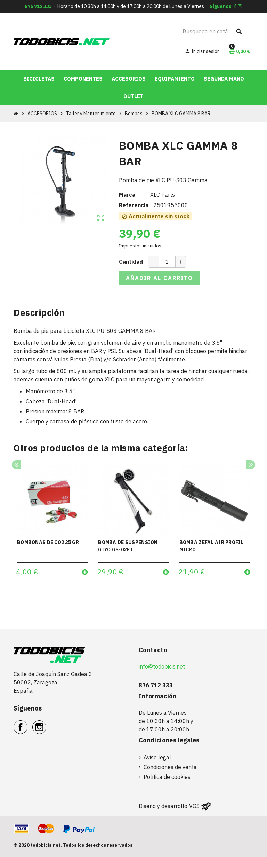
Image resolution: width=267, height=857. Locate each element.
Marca (127, 194)
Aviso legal (157, 757)
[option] (52, 523)
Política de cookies (167, 776)
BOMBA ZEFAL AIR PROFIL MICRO (211, 546)
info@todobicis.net (162, 666)
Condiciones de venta (170, 767)
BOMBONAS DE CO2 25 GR (48, 542)
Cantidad (131, 261)
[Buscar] (212, 31)
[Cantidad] (167, 261)
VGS (194, 806)
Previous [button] (16, 464)
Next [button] (250, 464)
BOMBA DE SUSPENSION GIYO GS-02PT (127, 546)
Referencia (133, 205)
